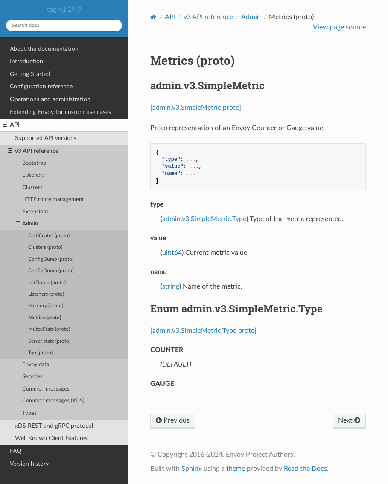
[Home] (153, 16)
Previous (173, 420)
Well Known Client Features (51, 438)
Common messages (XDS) (53, 401)
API (11, 125)
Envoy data (35, 364)
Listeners (33, 175)
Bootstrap (34, 163)
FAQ (15, 451)
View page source (339, 27)
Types (29, 413)
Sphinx (191, 468)
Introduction (26, 61)
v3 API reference (33, 151)
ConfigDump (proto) (50, 259)
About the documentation (44, 49)
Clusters (32, 187)
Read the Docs (305, 468)
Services (32, 376)
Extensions (35, 212)
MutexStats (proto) (49, 329)
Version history (29, 464)
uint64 (172, 252)
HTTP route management (53, 199)
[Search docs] (64, 25)
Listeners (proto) (46, 294)
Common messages (46, 389)
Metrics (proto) (44, 317)
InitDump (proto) (47, 282)
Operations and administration (50, 99)
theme (235, 468)
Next (349, 420)
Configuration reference (41, 86)
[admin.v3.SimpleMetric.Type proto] (203, 330)
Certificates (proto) (49, 235)
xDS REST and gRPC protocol (54, 426)
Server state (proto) (49, 341)
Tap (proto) (40, 352)
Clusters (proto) (45, 247)
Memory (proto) (45, 305)
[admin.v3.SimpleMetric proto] (195, 107)
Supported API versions (45, 138)
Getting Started (30, 74)
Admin (27, 224)
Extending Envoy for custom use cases (60, 112)
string (170, 286)
